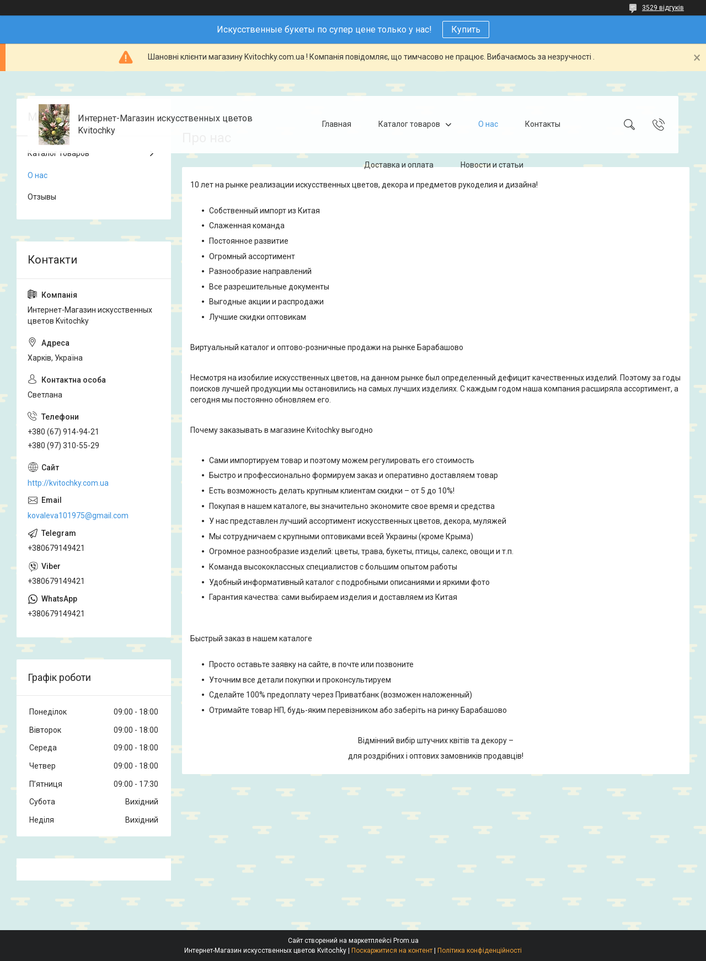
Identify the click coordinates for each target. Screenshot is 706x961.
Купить (465, 29)
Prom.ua (406, 940)
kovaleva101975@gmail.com (78, 515)
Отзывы (42, 196)
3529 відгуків (663, 8)
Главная (336, 124)
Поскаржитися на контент (391, 950)
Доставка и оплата (399, 164)
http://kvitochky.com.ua (68, 483)
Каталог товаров (409, 124)
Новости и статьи (492, 164)
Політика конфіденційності (479, 950)
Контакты (542, 124)
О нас (488, 124)
